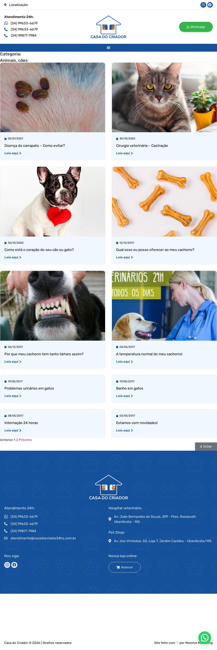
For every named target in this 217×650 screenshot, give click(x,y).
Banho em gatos (129, 388)
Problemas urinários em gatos (29, 388)
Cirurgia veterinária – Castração (142, 146)
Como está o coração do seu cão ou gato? (39, 250)
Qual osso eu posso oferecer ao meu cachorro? (155, 250)
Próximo (25, 440)
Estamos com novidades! (137, 423)
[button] (108, 48)
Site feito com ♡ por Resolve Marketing (183, 643)
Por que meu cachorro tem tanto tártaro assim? (43, 354)
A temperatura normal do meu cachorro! (149, 354)
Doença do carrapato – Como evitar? (34, 146)
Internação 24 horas (21, 423)
